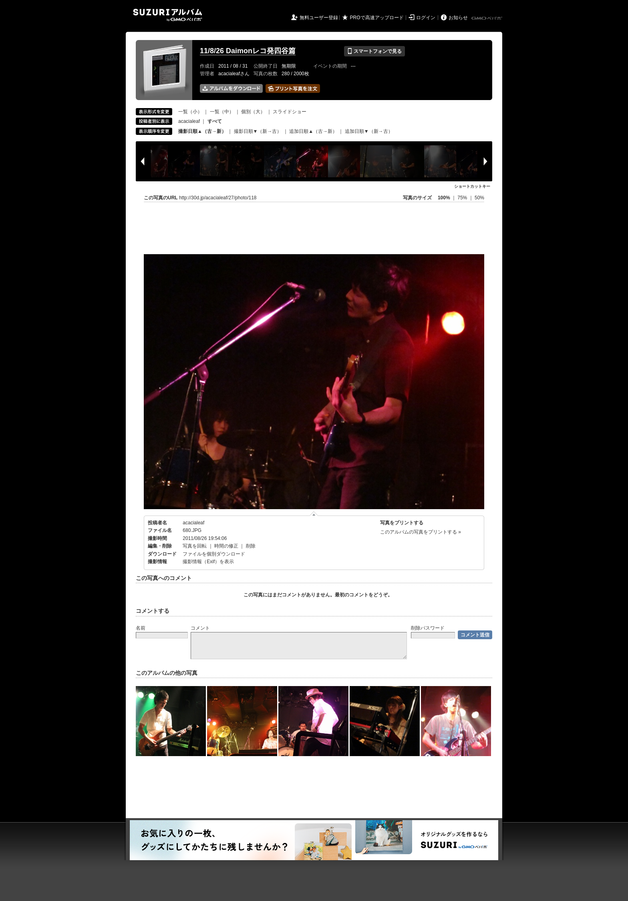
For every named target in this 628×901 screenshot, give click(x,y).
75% (462, 198)
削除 (251, 546)
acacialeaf (189, 121)
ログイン (425, 17)
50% (479, 198)
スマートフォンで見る (374, 51)
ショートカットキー (472, 186)
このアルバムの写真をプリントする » (420, 532)
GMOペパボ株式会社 (487, 18)
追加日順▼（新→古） (369, 131)
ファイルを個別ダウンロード (214, 554)
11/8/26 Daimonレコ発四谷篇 (248, 51)
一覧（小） (190, 111)
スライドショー (289, 111)
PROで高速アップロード (377, 17)
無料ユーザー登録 (319, 17)
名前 (140, 628)
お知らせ (458, 17)
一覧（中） (222, 111)
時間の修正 (226, 546)
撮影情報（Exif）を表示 (208, 561)
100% (444, 198)
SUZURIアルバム (167, 15)
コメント (200, 628)
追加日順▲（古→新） (313, 131)
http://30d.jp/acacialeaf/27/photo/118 (217, 198)
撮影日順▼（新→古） (258, 131)
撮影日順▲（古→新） (202, 131)
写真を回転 (195, 546)
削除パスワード (428, 628)
